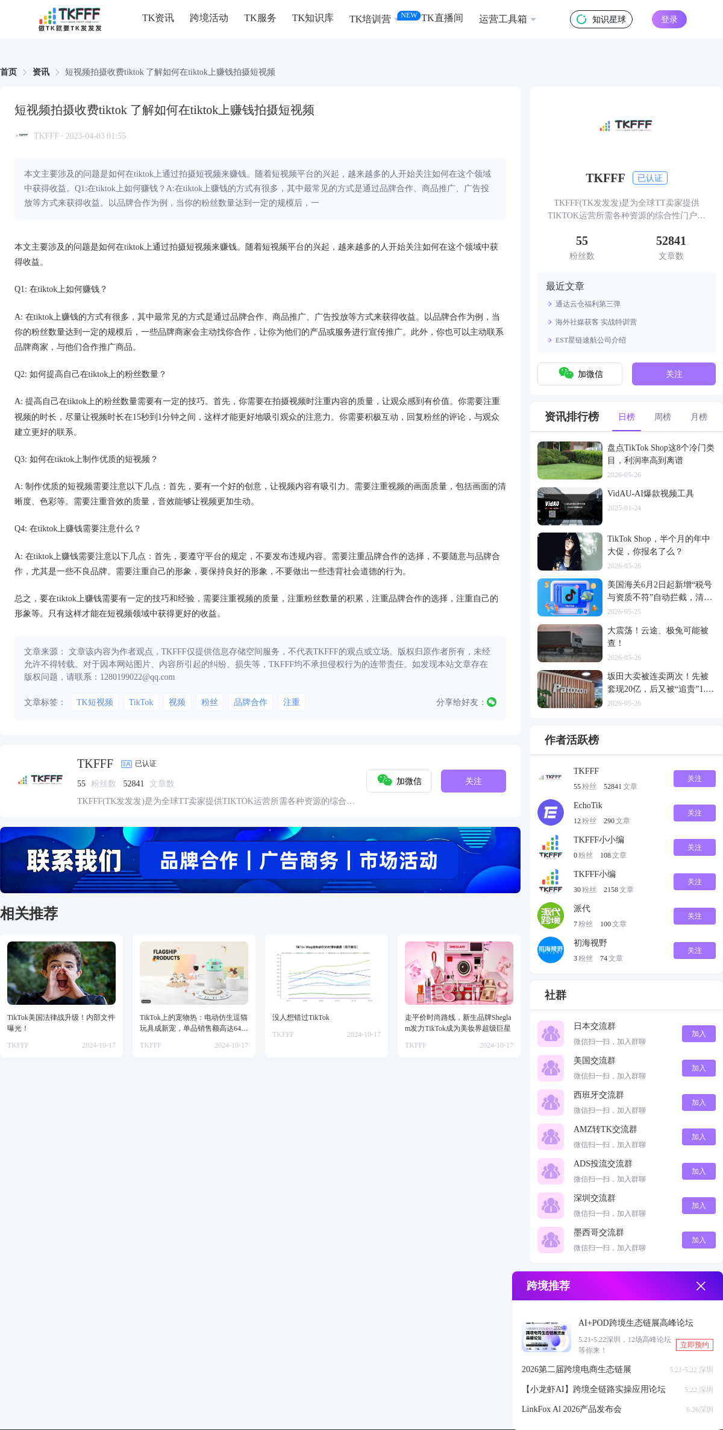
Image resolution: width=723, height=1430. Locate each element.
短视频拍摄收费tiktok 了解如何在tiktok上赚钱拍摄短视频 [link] (170, 72)
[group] (260, 860)
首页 (8, 72)
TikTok (141, 702)
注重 (291, 702)
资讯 (41, 72)
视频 (177, 702)
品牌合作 (251, 702)
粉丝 (209, 702)
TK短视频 (95, 702)
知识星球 (601, 19)
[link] (8, 72)
